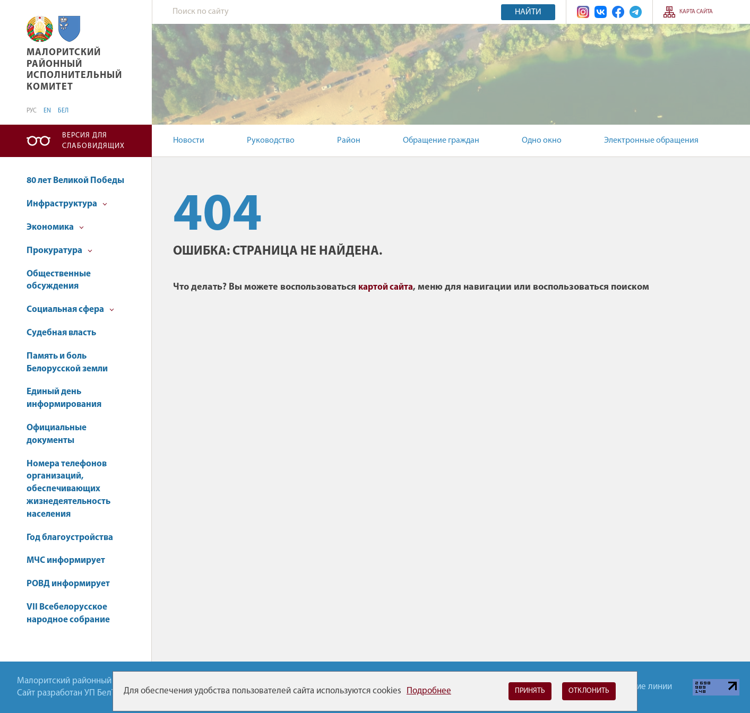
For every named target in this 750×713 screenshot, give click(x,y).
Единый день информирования (64, 398)
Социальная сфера (70, 309)
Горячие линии (643, 686)
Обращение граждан (441, 140)
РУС (32, 111)
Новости (188, 140)
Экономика (55, 227)
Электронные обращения (651, 140)
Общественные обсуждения (59, 280)
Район (348, 140)
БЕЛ (63, 111)
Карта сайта (696, 12)
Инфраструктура (67, 203)
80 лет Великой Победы (75, 180)
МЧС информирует (66, 560)
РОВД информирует (68, 583)
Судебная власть (61, 332)
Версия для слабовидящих (93, 141)
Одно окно (542, 140)
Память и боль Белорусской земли (67, 362)
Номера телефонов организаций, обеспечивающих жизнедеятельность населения (68, 489)
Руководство (271, 140)
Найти (528, 12)
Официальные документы (57, 434)
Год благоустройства (70, 537)
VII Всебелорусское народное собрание (68, 613)
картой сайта (385, 287)
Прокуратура (59, 250)
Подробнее (429, 690)
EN (47, 111)
